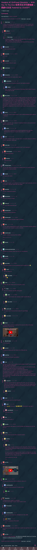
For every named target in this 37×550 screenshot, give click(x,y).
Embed (16, 545)
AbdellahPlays (7, 74)
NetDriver (8, 30)
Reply (4, 28)
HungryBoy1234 (10, 410)
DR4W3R (8, 87)
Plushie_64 (7, 203)
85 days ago (12, 46)
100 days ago (12, 53)
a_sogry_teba (8, 308)
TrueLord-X (8, 380)
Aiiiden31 (6, 173)
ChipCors (9, 518)
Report (13, 545)
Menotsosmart (7, 196)
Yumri (6, 362)
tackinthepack (7, 67)
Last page (28, 18)
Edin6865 (6, 256)
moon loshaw (7, 263)
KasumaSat (7, 46)
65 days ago (15, 37)
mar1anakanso (8, 81)
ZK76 (6, 224)
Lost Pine (6, 462)
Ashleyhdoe (7, 189)
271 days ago (12, 145)
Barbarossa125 (9, 505)
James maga (7, 145)
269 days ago (16, 410)
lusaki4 (6, 282)
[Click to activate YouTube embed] (10, 332)
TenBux (6, 432)
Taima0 (7, 269)
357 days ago (12, 189)
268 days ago (15, 151)
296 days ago (11, 173)
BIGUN (6, 322)
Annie (6, 417)
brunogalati (7, 60)
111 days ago (12, 60)
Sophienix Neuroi (8, 165)
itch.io (2, 545)
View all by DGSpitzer (7, 545)
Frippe (7, 288)
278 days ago (14, 165)
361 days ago (13, 196)
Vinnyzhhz (6, 424)
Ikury (6, 136)
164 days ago (14, 81)
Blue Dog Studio (8, 340)
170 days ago (12, 67)
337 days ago (15, 275)
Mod (12, 39)
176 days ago (12, 95)
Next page (23, 18)
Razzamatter (7, 498)
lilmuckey (6, 242)
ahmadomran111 (8, 210)
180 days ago (10, 112)
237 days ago (9, 136)
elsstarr (6, 112)
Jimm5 (7, 404)
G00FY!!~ (6, 120)
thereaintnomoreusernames (10, 249)
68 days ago (13, 22)
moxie (6, 479)
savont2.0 (8, 438)
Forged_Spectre (9, 151)
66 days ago (12, 30)
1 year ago (13, 210)
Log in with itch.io (4, 16)
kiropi (6, 180)
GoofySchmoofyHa (9, 485)
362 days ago (11, 203)
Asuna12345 (7, 53)
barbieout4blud (7, 525)
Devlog (27, 548)
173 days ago (12, 74)
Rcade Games (7, 22)
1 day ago (12, 158)
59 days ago (13, 87)
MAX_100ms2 (7, 95)
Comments (21, 548)
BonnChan (8, 158)
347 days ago (11, 269)
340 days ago (10, 180)
